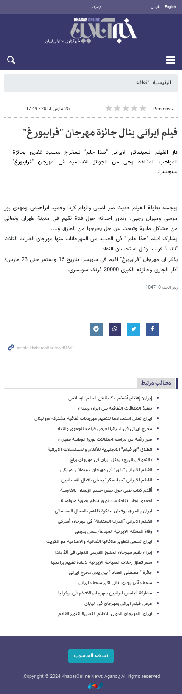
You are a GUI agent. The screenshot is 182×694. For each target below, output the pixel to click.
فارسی (155, 7)
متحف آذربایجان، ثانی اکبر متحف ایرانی (115, 583)
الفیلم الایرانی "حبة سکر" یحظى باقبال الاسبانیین (106, 480)
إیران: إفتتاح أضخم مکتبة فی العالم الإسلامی (110, 398)
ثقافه (141, 83)
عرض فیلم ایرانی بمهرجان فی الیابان (118, 603)
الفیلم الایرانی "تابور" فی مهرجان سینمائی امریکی (106, 470)
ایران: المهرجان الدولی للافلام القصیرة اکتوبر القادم (105, 614)
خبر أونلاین (91, 31)
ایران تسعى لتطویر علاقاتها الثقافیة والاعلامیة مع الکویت (99, 541)
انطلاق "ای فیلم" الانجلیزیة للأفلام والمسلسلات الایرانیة (100, 449)
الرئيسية (162, 83)
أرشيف (96, 7)
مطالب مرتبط (156, 383)
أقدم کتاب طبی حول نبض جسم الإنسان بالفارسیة (106, 490)
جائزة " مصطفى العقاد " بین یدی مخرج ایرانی (110, 572)
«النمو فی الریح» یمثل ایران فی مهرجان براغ (111, 460)
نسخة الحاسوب (91, 656)
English (170, 7)
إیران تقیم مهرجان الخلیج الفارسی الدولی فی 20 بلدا (103, 552)
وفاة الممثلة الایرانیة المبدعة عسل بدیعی (113, 531)
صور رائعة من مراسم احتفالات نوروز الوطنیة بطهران (105, 439)
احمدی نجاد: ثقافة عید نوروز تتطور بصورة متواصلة (106, 501)
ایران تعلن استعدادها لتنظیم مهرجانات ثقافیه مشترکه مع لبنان (93, 418)
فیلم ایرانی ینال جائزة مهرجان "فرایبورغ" (100, 132)
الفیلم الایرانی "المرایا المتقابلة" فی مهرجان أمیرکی (105, 521)
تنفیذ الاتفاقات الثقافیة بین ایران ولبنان (115, 408)
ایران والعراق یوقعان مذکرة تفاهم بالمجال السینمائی (103, 511)
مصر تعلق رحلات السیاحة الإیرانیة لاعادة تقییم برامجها (101, 562)
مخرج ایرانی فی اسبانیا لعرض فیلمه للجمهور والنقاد (104, 429)
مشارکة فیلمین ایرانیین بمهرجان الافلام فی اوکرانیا (105, 593)
